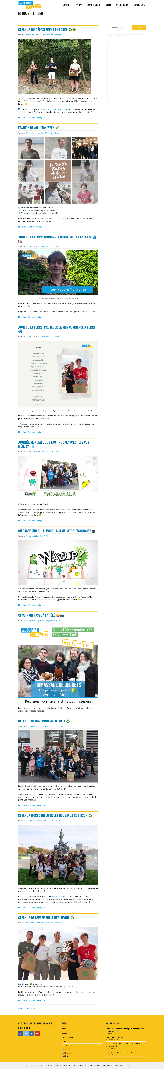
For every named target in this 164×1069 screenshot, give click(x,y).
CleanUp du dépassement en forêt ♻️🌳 (47, 29)
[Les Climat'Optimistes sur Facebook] (20, 1033)
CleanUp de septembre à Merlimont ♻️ (46, 917)
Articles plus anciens (27, 1008)
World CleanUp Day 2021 (115, 1037)
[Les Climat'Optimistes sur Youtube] (37, 1033)
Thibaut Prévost (86, 1065)
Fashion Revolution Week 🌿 (38, 127)
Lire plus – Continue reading (31, 117)
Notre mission (93, 5)
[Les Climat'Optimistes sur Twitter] (26, 1033)
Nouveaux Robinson (60, 896)
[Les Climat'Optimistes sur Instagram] (31, 1033)
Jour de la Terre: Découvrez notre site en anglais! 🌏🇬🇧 (57, 239)
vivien (42, 536)
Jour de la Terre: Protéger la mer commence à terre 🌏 (56, 329)
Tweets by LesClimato (116, 36)
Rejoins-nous (122, 5)
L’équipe (78, 5)
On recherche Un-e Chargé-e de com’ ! (120, 1052)
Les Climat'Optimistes (45, 35)
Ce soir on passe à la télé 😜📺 (41, 615)
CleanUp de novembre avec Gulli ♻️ (44, 721)
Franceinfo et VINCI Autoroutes (54, 109)
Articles (56, 133)
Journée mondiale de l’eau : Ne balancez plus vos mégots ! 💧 (53, 444)
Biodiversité (58, 35)
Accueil (66, 5)
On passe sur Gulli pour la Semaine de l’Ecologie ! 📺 (57, 530)
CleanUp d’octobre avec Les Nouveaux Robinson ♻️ (55, 815)
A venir (108, 5)
